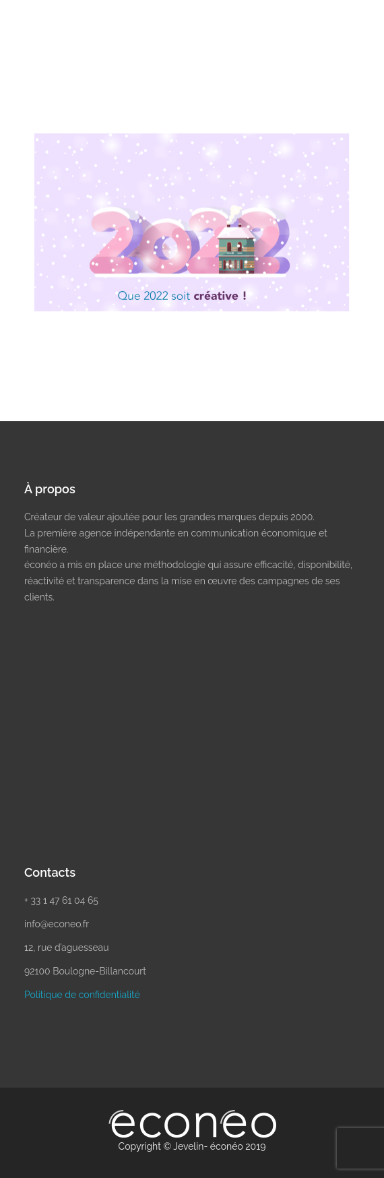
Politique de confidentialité (82, 994)
